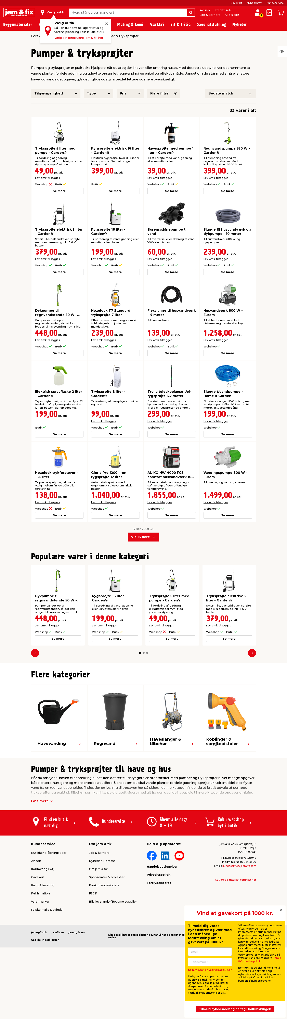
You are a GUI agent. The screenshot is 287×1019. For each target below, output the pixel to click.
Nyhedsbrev (254, 3)
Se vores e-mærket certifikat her (235, 879)
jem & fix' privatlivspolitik (259, 959)
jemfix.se (58, 932)
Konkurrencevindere (104, 885)
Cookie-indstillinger (45, 940)
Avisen (205, 10)
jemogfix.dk (39, 932)
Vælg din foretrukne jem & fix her (78, 38)
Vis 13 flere (140, 537)
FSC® (93, 893)
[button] (140, 653)
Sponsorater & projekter (107, 877)
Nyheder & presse (102, 861)
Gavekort (236, 3)
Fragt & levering (42, 885)
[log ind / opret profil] (258, 12)
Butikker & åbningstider (48, 853)
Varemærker (40, 901)
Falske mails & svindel (47, 910)
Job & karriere (210, 15)
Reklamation (40, 893)
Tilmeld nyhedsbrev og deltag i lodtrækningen (235, 1009)
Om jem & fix (98, 869)
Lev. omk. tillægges (47, 178)
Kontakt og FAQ (42, 869)
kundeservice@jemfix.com (239, 865)
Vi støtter (232, 15)
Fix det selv (223, 10)
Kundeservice (275, 3)
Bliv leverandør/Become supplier (113, 901)
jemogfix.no (77, 932)
